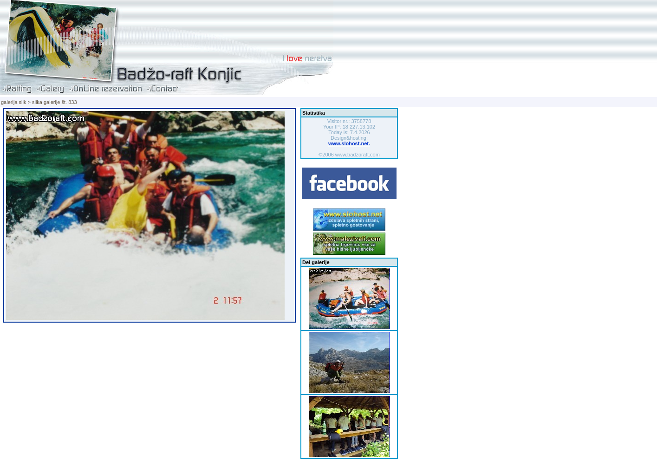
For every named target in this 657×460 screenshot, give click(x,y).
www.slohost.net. (349, 143)
